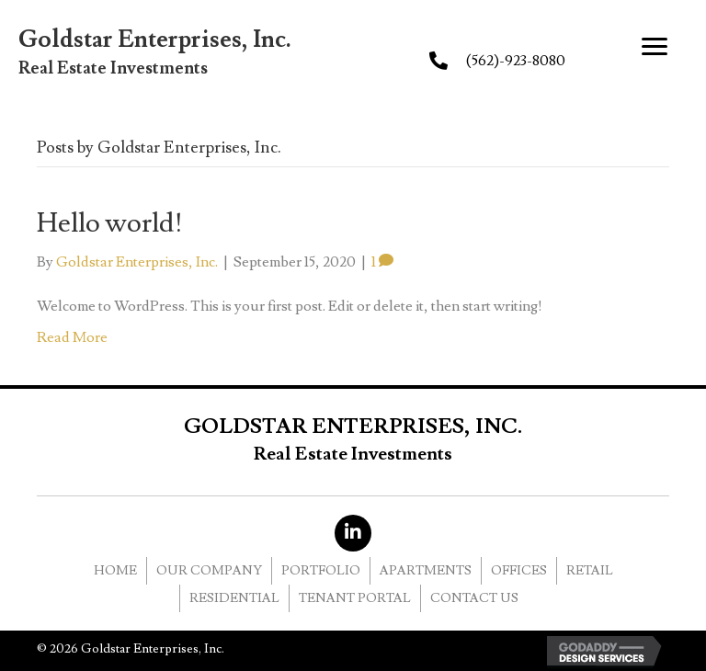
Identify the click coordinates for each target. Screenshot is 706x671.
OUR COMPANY (209, 571)
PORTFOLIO (320, 571)
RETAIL (589, 571)
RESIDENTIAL (234, 598)
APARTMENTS (426, 571)
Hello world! (110, 223)
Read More (72, 337)
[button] (654, 47)
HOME (115, 571)
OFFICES (519, 571)
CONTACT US (474, 598)
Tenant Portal (355, 598)
